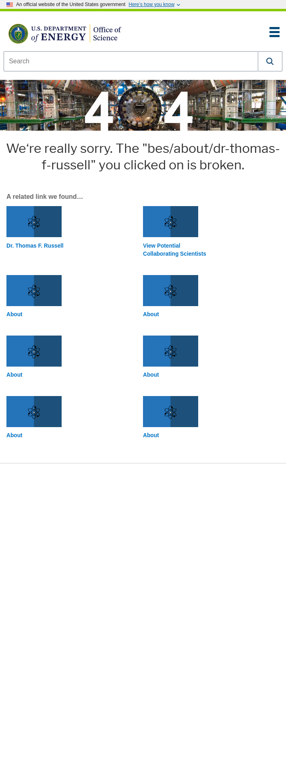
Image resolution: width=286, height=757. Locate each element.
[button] (270, 61)
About (14, 314)
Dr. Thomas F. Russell (35, 246)
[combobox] (131, 61)
